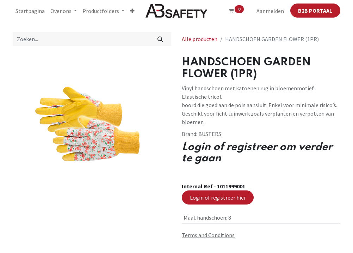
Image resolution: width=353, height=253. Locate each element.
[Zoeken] (160, 39)
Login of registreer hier (218, 197)
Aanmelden (270, 10)
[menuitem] (30, 11)
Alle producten (199, 39)
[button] (132, 11)
